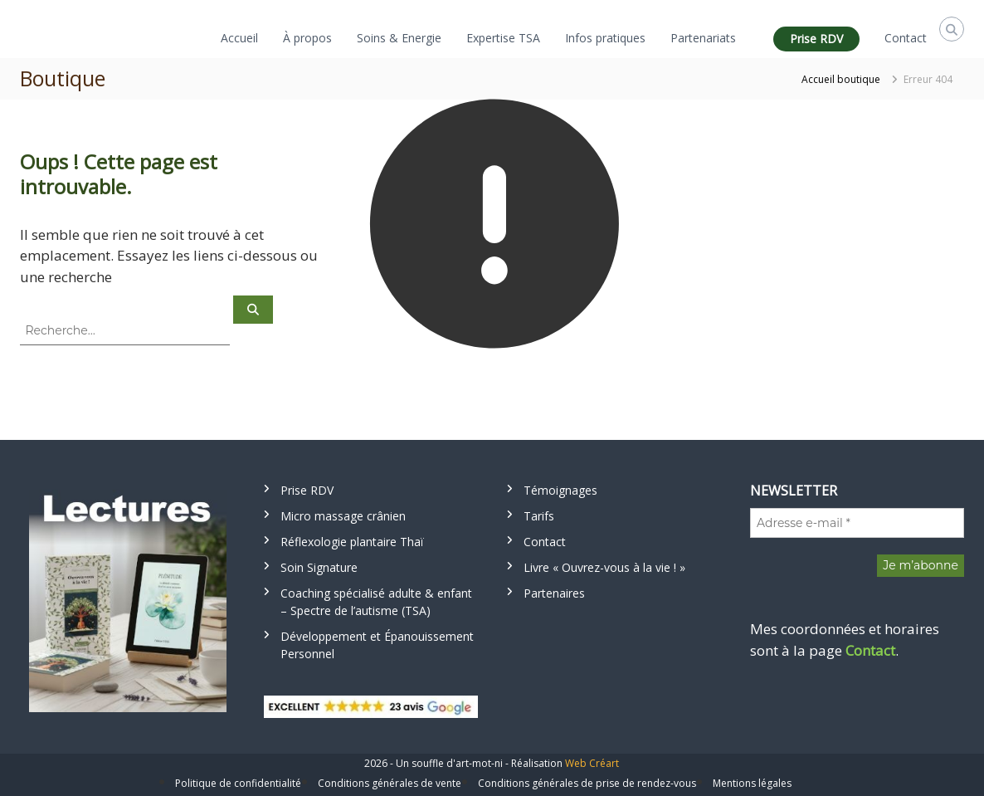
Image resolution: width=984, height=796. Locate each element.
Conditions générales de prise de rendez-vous (587, 783)
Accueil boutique (840, 79)
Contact (905, 38)
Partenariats (703, 38)
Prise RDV (816, 38)
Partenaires (554, 593)
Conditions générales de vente (389, 783)
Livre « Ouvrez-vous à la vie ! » (604, 567)
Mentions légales (752, 783)
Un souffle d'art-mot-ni (449, 763)
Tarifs (539, 516)
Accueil (239, 38)
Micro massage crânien (343, 516)
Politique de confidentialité (238, 783)
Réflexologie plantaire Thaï (352, 541)
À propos (307, 38)
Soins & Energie (399, 38)
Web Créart (592, 763)
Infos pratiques (605, 38)
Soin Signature (319, 567)
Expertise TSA (503, 38)
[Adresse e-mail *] (857, 523)
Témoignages (560, 490)
